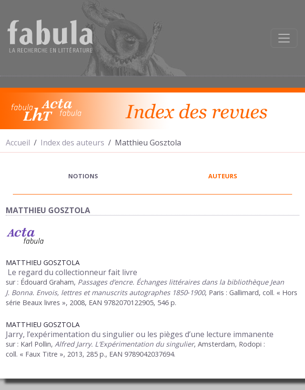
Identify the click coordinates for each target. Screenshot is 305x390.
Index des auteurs (72, 142)
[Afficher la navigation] (284, 38)
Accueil (18, 142)
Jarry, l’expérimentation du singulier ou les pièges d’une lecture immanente (140, 334)
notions (83, 176)
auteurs (222, 176)
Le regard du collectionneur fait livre (71, 272)
